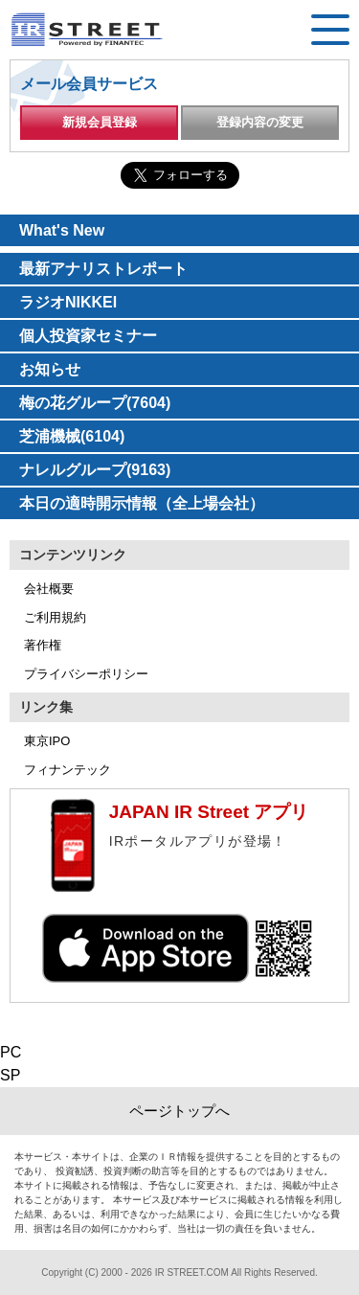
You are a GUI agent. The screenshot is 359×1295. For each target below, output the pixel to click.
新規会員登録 (99, 122)
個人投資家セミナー (88, 336)
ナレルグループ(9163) (94, 470)
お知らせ (49, 369)
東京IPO (47, 741)
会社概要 (49, 588)
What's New (61, 230)
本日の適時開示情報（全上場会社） (141, 503)
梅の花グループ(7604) (94, 403)
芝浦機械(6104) (71, 436)
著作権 (42, 645)
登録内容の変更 (259, 122)
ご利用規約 (55, 617)
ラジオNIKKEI (68, 302)
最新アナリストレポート (103, 269)
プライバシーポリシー (86, 674)
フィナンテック (67, 769)
